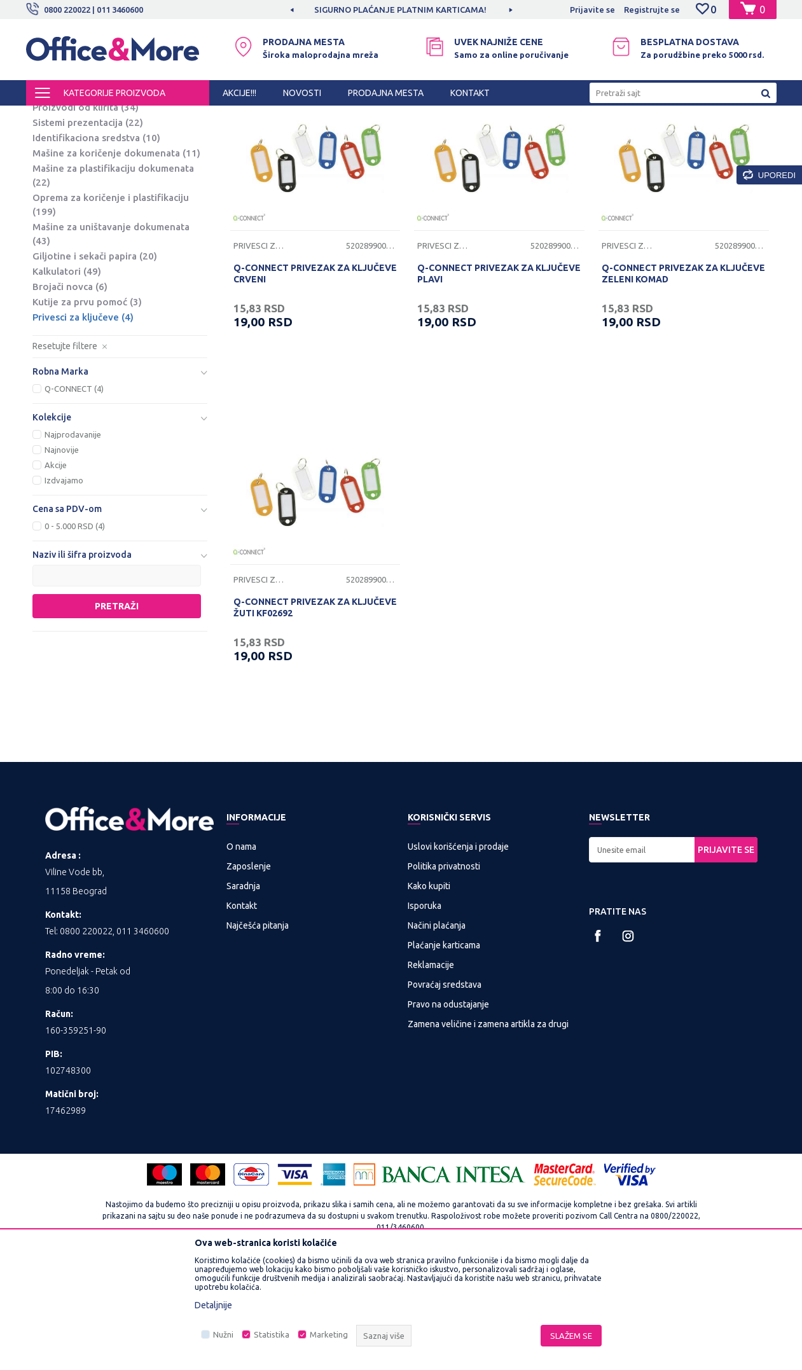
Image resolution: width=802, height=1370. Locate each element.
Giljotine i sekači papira (94, 361)
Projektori (62, 197)
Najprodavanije (73, 540)
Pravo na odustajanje (448, 1110)
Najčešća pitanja (257, 1031)
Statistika (271, 1334)
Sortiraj (499, 138)
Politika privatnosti (444, 972)
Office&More (50, 117)
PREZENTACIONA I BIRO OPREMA (193, 117)
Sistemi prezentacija (87, 228)
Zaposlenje (248, 972)
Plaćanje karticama (444, 1051)
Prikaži (627, 138)
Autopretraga (434, 138)
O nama (241, 952)
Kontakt (241, 1011)
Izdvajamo (64, 585)
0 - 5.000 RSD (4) (75, 631)
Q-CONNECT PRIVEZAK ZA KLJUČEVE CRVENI (315, 379)
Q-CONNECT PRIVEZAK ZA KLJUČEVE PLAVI (499, 379)
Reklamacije (431, 1070)
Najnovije (62, 555)
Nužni (223, 1334)
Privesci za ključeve (83, 422)
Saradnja (243, 991)
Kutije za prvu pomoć (87, 407)
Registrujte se (652, 9)
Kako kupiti (429, 991)
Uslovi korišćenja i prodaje (458, 952)
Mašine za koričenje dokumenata (116, 258)
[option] (401, 9)
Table (55, 167)
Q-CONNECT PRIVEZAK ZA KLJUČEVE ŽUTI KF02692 (315, 713)
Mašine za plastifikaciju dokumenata (113, 280)
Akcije (56, 570)
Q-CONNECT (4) (74, 494)
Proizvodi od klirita (85, 212)
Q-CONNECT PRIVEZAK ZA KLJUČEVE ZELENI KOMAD (683, 379)
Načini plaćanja (437, 1031)
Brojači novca (69, 392)
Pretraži (117, 712)
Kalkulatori (66, 376)
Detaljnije (213, 1305)
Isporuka (424, 1011)
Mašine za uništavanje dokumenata (111, 339)
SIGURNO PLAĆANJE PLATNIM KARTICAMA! (400, 9)
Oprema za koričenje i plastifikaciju (110, 310)
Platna (56, 182)
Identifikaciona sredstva (96, 243)
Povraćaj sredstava (444, 1090)
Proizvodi (102, 117)
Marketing (329, 1334)
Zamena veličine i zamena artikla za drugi (488, 1129)
